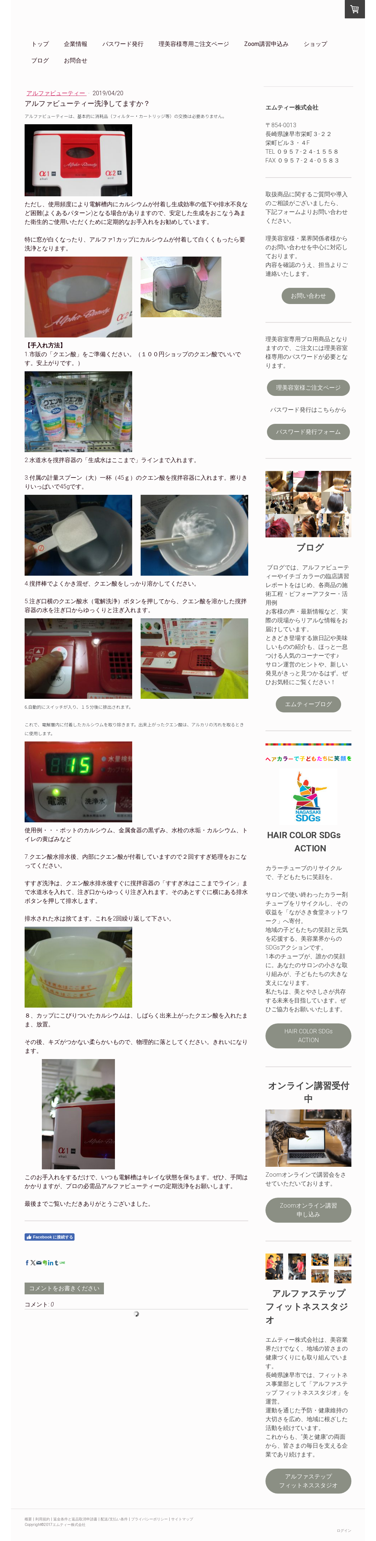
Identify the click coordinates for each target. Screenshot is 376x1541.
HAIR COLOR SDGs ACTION (309, 1036)
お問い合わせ (308, 295)
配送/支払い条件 (114, 1519)
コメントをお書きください (64, 1288)
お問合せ (75, 60)
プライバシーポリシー (149, 1519)
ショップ (315, 43)
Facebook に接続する (49, 1237)
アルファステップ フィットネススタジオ (315, 1481)
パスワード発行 (123, 43)
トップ (40, 43)
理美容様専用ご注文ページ (194, 43)
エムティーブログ (308, 704)
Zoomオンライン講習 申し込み (314, 1210)
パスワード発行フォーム (308, 431)
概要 (28, 1519)
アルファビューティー (56, 93)
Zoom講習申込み (266, 43)
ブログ (40, 60)
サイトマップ (182, 1519)
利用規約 (42, 1519)
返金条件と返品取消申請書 (75, 1519)
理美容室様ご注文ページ (308, 387)
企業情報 (75, 43)
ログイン (344, 1530)
